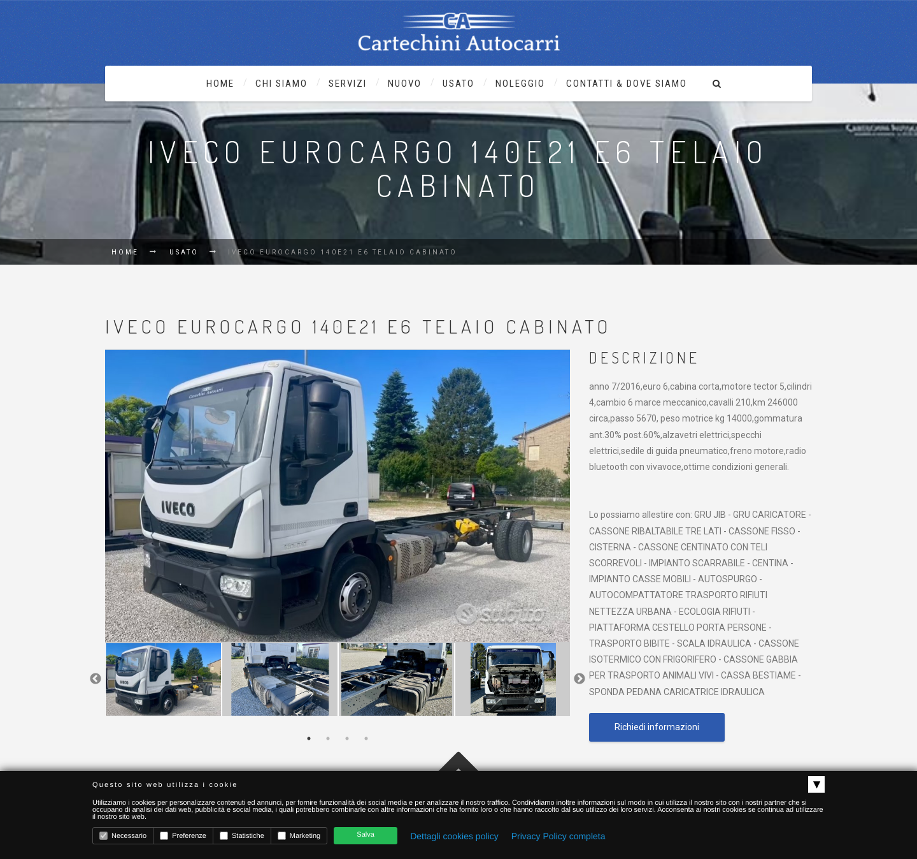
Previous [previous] (95, 679)
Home (220, 83)
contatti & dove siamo (626, 83)
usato (458, 83)
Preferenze (183, 836)
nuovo (405, 83)
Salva (365, 835)
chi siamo (281, 83)
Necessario (122, 836)
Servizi (348, 83)
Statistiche (242, 836)
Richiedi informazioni (657, 727)
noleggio (520, 83)
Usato (184, 252)
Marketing (299, 836)
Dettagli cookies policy (454, 836)
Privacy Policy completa (558, 836)
